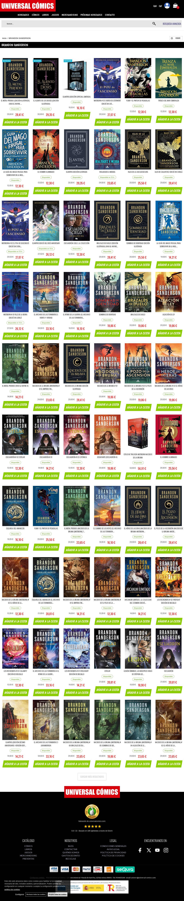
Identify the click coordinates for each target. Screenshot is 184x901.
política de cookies (12, 890)
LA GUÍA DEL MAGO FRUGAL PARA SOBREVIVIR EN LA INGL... (15, 173)
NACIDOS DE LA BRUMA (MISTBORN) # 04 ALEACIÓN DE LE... (138, 744)
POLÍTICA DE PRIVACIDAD (113, 852)
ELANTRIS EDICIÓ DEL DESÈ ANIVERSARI (46, 243)
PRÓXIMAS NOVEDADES (91, 14)
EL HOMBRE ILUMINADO (46, 171)
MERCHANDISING (70, 14)
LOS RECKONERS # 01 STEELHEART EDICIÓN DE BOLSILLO (77, 672)
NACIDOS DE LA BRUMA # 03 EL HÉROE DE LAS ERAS (168, 387)
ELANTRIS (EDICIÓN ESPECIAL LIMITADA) (77, 96)
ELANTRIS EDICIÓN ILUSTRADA (76, 171)
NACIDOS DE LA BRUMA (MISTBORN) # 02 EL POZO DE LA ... (107, 601)
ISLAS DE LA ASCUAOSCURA (138, 171)
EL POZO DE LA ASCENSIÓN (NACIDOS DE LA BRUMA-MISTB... (168, 530)
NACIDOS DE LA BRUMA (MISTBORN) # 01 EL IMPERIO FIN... (46, 387)
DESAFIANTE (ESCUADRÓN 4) (107, 456)
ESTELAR (107, 670)
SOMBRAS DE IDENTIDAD (107, 314)
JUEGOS (55, 14)
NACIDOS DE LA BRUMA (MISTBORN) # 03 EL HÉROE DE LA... (15, 601)
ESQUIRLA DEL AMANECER (15, 528)
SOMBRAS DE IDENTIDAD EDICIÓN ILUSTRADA (138, 245)
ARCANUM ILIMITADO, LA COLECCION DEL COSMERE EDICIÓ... (138, 601)
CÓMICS (35, 14)
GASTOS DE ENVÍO (71, 855)
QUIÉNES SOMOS (71, 852)
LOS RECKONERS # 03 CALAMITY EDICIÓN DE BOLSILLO (15, 672)
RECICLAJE (71, 858)
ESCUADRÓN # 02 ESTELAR (15, 456)
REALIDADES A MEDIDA (107, 171)
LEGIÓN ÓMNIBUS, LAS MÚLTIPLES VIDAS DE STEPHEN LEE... (138, 672)
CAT (160, 6)
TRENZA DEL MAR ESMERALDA (168, 100)
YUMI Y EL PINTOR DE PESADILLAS (138, 100)
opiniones (93, 831)
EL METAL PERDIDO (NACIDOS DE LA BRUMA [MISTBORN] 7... (76, 530)
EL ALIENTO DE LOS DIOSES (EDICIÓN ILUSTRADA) (46, 102)
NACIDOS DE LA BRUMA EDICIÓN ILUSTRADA (76, 387)
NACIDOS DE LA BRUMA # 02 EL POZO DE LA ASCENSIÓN (138, 387)
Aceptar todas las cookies (57, 894)
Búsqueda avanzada (172, 23)
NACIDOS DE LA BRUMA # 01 (107, 385)
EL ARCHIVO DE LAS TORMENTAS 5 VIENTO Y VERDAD (46, 316)
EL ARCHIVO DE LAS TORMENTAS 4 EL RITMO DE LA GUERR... (46, 672)
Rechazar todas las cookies (35, 894)
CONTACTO (110, 14)
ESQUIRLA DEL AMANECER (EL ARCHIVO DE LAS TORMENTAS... (46, 601)
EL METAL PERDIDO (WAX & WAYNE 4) (15, 385)
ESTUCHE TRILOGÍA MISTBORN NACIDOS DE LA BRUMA (138, 456)
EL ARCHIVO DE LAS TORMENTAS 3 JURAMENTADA (46, 744)
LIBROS (45, 14)
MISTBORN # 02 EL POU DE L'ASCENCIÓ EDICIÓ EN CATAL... (15, 245)
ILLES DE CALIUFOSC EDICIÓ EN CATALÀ (168, 171)
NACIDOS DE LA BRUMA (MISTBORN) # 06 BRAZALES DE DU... (76, 744)
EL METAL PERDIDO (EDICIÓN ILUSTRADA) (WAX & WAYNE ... (15, 102)
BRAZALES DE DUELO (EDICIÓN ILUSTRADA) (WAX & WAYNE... (107, 245)
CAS (155, 6)
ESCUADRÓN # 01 (46, 456)
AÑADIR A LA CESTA (15, 122)
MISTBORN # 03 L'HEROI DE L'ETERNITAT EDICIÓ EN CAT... (107, 102)
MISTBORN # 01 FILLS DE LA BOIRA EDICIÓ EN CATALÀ (15, 316)
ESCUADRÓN (168, 670)
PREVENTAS (28, 858)
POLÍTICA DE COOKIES (113, 855)
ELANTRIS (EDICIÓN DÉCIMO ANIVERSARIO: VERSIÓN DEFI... (15, 744)
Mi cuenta (167, 6)
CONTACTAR (70, 849)
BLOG (71, 846)
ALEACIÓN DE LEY (169, 314)
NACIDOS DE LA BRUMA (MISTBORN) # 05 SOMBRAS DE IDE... (107, 744)
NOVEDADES (23, 14)
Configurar (19, 895)
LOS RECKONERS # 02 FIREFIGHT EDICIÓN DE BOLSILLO (168, 601)
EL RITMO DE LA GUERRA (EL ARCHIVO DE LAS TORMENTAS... (76, 316)
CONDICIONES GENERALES (113, 846)
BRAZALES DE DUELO (138, 314)
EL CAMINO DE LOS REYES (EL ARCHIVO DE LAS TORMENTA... (107, 530)
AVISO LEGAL (113, 849)
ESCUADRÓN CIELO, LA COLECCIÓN (76, 243)
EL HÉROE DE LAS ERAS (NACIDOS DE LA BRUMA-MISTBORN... (138, 530)
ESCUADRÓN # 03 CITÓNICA (76, 456)
